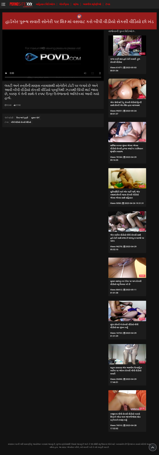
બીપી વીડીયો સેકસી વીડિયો (21, 122)
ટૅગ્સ (107, 4)
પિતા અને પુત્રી (22, 118)
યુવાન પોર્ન (35, 118)
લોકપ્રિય (64, 4)
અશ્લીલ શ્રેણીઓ (92, 4)
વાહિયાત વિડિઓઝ (46, 4)
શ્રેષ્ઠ (76, 4)
